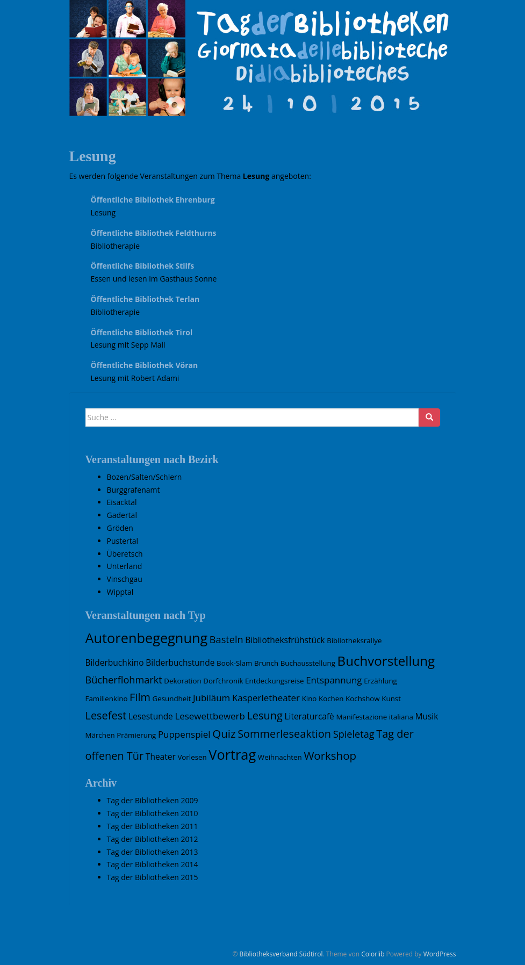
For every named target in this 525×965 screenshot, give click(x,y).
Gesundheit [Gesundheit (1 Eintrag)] (172, 698)
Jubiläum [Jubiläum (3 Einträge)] (211, 698)
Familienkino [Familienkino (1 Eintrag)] (106, 698)
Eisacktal (122, 502)
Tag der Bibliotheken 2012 (152, 839)
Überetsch (125, 554)
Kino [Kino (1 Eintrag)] (309, 698)
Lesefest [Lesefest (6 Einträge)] (106, 715)
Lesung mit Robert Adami (135, 378)
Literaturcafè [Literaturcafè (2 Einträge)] (309, 716)
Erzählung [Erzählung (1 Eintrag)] (380, 681)
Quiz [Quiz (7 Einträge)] (223, 733)
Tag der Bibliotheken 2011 (152, 826)
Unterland (124, 566)
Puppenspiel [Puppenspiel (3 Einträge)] (184, 734)
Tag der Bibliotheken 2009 (152, 800)
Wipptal (120, 592)
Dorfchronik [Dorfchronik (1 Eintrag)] (223, 681)
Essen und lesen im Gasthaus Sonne (154, 278)
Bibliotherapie (115, 246)
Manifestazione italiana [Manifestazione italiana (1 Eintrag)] (374, 717)
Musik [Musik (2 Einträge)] (426, 716)
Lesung (103, 212)
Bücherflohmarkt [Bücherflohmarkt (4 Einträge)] (123, 679)
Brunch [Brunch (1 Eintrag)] (266, 663)
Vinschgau (124, 579)
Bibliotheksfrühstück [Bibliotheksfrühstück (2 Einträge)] (285, 640)
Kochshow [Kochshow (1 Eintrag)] (363, 698)
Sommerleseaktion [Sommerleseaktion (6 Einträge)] (284, 733)
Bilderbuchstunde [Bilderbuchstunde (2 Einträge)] (180, 662)
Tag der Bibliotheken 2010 (152, 813)
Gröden (120, 528)
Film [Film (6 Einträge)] (140, 697)
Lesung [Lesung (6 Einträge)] (264, 715)
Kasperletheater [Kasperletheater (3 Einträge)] (266, 698)
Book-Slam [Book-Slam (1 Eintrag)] (234, 663)
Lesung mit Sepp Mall (128, 345)
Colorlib (372, 954)
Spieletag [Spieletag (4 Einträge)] (354, 734)
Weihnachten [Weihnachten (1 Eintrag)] (280, 757)
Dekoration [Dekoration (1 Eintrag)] (182, 681)
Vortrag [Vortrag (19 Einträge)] (232, 754)
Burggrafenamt (133, 490)
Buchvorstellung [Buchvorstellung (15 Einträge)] (386, 660)
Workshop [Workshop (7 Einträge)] (330, 755)
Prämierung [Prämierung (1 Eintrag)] (136, 735)
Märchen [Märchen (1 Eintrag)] (100, 735)
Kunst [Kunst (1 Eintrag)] (391, 698)
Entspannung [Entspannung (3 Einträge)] (334, 680)
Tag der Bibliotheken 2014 (152, 864)
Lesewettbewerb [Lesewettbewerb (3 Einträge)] (209, 716)
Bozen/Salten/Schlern (144, 477)
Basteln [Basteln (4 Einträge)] (226, 639)
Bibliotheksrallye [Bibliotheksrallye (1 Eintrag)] (354, 640)
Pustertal (123, 541)
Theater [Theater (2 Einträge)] (161, 756)
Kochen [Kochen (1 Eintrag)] (331, 698)
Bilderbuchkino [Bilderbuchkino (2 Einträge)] (114, 662)
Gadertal (122, 515)
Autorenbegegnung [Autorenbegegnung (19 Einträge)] (146, 638)
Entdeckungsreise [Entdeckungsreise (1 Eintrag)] (274, 681)
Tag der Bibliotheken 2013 (152, 852)
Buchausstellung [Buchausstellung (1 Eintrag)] (308, 663)
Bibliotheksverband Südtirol (280, 954)
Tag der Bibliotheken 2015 (152, 877)
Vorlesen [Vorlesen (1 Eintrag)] (191, 757)
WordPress (439, 954)
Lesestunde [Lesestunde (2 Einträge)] (150, 716)
